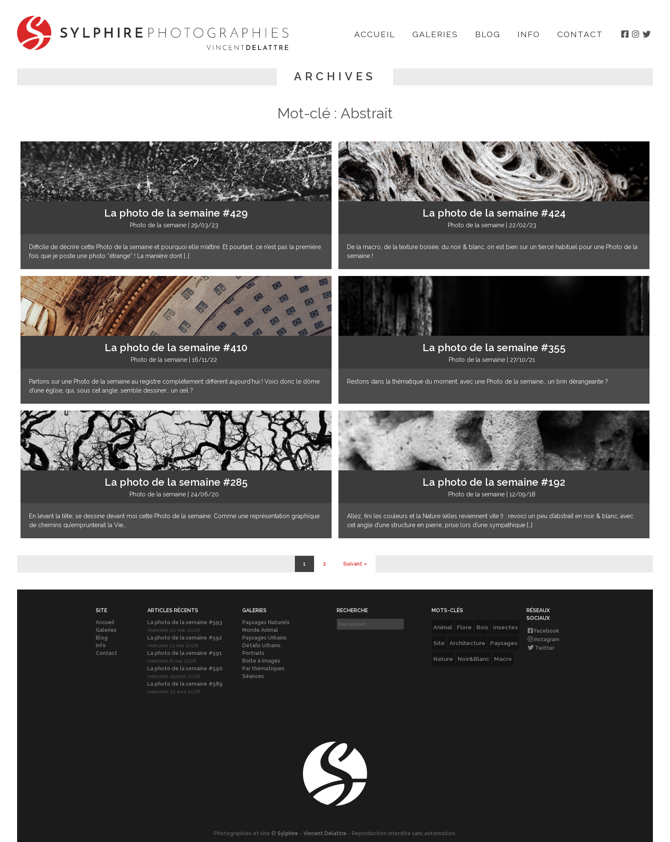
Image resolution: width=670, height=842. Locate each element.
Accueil (374, 34)
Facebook (542, 631)
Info (528, 34)
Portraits (253, 653)
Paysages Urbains (264, 638)
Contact (580, 34)
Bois (482, 627)
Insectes (505, 627)
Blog (487, 34)
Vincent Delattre (325, 833)
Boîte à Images (261, 661)
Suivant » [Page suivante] (355, 564)
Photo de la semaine (158, 225)
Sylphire (287, 833)
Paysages (503, 643)
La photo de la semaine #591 (184, 653)
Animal (442, 627)
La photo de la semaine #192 (494, 482)
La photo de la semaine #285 (176, 482)
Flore (464, 627)
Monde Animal (260, 630)
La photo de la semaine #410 (176, 347)
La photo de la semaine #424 (494, 213)
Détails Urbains (261, 645)
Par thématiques (263, 669)
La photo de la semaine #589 (185, 684)
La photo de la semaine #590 (185, 669)
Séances (253, 676)
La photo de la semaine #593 (184, 622)
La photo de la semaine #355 (494, 347)
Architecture (467, 643)
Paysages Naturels (266, 622)
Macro (503, 658)
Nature (443, 658)
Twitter (540, 648)
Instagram (542, 640)
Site (439, 643)
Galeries (435, 34)
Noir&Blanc (473, 658)
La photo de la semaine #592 (184, 638)
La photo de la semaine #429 (176, 213)
